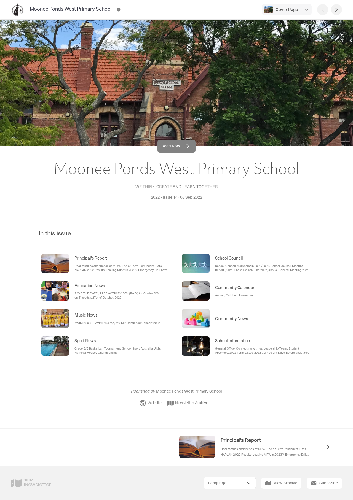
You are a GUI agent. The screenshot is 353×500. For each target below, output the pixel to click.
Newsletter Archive (187, 403)
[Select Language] (230, 483)
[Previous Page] (322, 9)
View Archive (281, 483)
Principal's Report (241, 440)
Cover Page (287, 10)
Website (151, 403)
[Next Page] (336, 9)
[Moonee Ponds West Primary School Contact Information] (118, 10)
